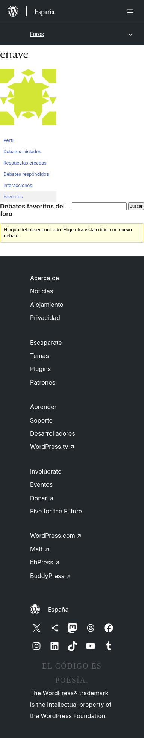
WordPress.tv (52, 446)
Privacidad (45, 317)
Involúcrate (46, 471)
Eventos (41, 484)
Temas (39, 355)
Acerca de (44, 278)
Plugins (40, 369)
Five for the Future (56, 511)
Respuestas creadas (25, 163)
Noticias (41, 291)
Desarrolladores (52, 433)
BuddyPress (50, 576)
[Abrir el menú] (132, 11)
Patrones (42, 382)
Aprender (43, 407)
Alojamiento (47, 304)
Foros (37, 34)
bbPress (45, 562)
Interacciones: (18, 185)
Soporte (41, 420)
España (58, 609)
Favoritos (13, 196)
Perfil (9, 140)
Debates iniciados (22, 151)
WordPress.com (56, 535)
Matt (39, 549)
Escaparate (46, 342)
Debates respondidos (26, 174)
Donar (42, 498)
